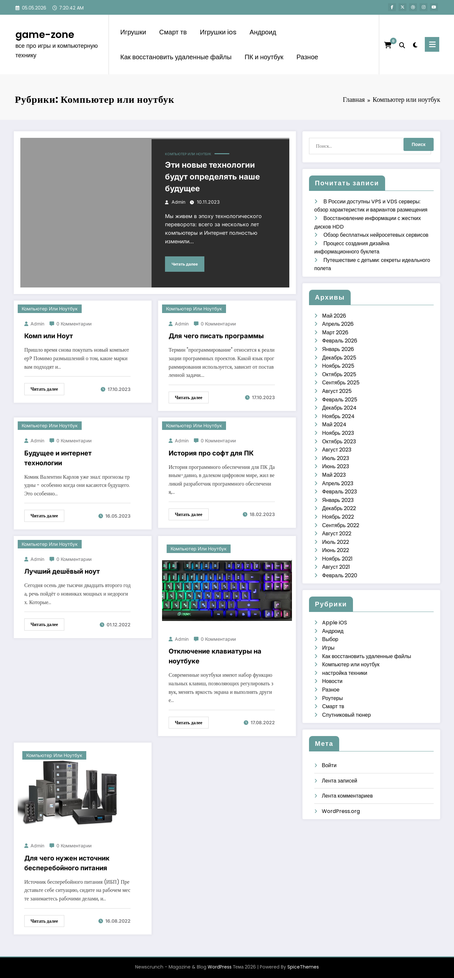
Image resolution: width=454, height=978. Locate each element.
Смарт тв (173, 32)
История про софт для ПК (211, 453)
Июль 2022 (335, 542)
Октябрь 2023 (339, 441)
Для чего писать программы (216, 336)
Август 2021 (336, 567)
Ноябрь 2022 (338, 517)
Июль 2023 (335, 458)
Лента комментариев (347, 796)
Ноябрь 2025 (338, 366)
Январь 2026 (338, 349)
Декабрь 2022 (339, 508)
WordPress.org (341, 811)
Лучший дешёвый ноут (62, 571)
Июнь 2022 (335, 550)
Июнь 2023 (335, 466)
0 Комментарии (74, 323)
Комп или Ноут (48, 336)
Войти (329, 765)
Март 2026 (335, 332)
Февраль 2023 (339, 491)
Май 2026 (334, 316)
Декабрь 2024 (339, 408)
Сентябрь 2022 (340, 525)
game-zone (44, 35)
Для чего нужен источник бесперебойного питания (67, 863)
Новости (332, 681)
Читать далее (185, 264)
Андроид (263, 32)
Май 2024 (334, 424)
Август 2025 (337, 391)
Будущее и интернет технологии (58, 458)
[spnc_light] (415, 44)
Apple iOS (334, 622)
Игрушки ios (218, 32)
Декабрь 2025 (339, 357)
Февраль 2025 (339, 399)
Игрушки (133, 32)
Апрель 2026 (338, 324)
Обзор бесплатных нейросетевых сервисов (375, 235)
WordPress (220, 967)
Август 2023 (336, 449)
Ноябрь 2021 (337, 559)
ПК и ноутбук (264, 57)
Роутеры (332, 698)
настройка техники (344, 673)
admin (178, 202)
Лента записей (339, 780)
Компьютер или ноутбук (188, 154)
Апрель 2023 (337, 483)
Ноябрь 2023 (338, 433)
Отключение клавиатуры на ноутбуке (215, 656)
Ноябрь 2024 (338, 416)
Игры (328, 648)
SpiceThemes (303, 967)
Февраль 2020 (339, 575)
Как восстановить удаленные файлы (176, 57)
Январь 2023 (338, 500)
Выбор (330, 639)
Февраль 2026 (339, 340)
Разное (307, 57)
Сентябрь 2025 (341, 382)
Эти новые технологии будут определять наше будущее (212, 176)
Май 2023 (334, 475)
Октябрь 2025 (339, 374)
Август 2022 (336, 533)
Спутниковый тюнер (346, 715)
